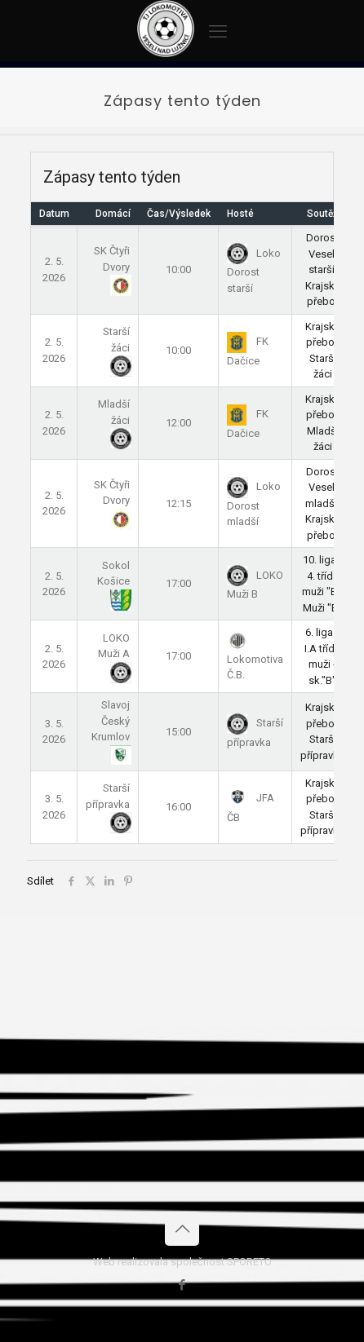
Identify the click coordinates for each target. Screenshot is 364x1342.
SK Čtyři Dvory (112, 267)
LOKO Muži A (114, 655)
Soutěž (322, 213)
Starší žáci (116, 348)
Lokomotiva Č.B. (255, 657)
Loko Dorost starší (254, 270)
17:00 (178, 583)
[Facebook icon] (182, 1285)
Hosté (240, 213)
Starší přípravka (108, 805)
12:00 (178, 423)
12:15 (178, 503)
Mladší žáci (114, 421)
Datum (54, 213)
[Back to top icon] (182, 1229)
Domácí (113, 213)
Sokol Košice (113, 582)
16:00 (178, 807)
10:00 (178, 269)
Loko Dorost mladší (254, 504)
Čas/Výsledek (179, 213)
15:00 (178, 732)
